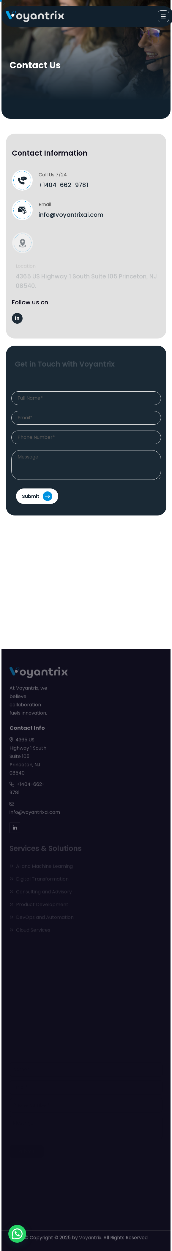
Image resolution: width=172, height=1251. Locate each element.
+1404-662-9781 (63, 185)
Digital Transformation (39, 879)
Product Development (39, 905)
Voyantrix (90, 1236)
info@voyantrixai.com (71, 215)
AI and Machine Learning (41, 866)
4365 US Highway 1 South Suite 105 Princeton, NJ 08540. (86, 282)
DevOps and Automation (42, 918)
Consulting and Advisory (41, 892)
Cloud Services (30, 930)
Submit (37, 496)
